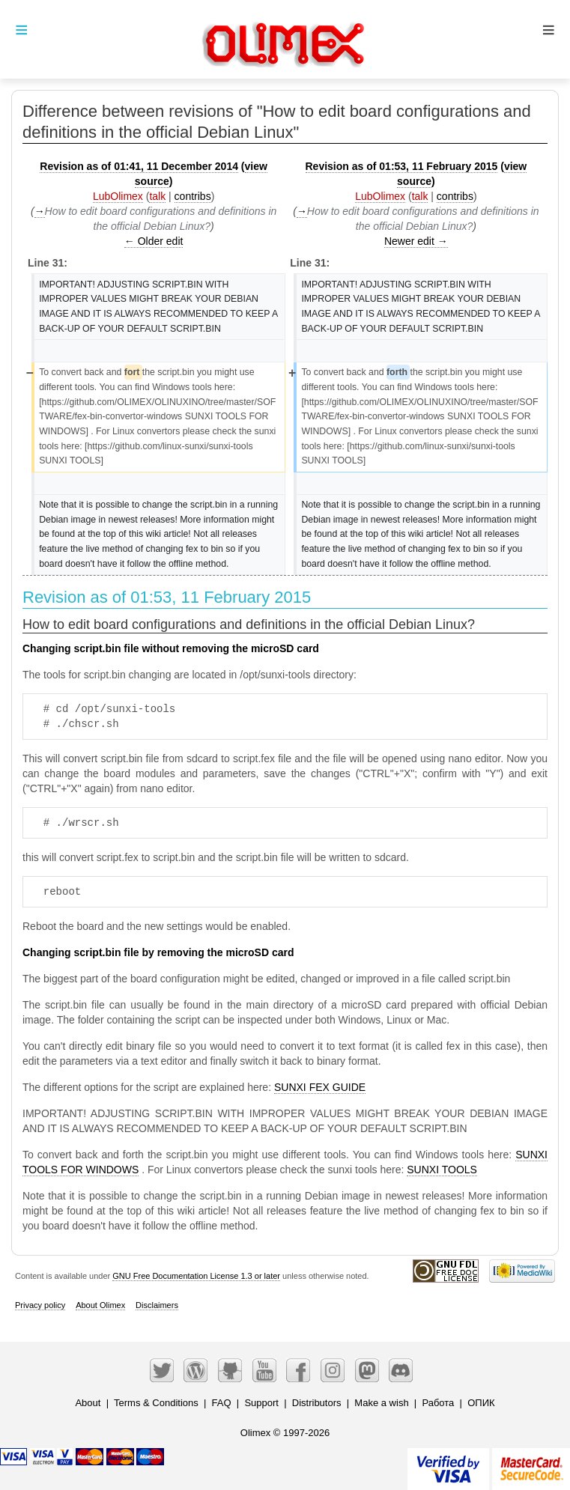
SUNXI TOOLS (442, 1170)
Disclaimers (157, 1305)
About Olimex (100, 1305)
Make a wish (381, 1402)
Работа (438, 1402)
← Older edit (154, 241)
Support (261, 1402)
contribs (193, 196)
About (87, 1402)
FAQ (221, 1402)
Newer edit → (416, 241)
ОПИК (480, 1402)
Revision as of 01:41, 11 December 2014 (139, 166)
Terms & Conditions (156, 1402)
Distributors (317, 1402)
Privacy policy (40, 1305)
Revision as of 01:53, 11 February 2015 (402, 166)
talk (157, 196)
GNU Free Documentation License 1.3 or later (196, 1275)
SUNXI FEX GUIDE (320, 1087)
